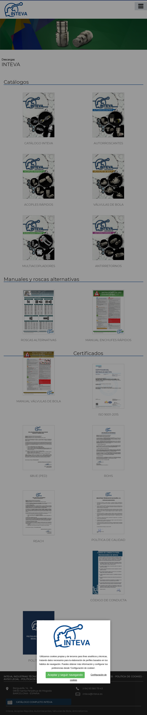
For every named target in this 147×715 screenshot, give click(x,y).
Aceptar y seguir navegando (65, 674)
